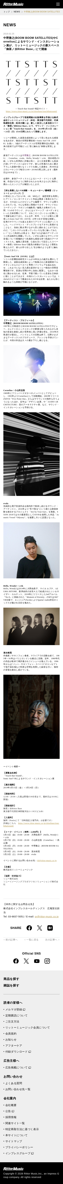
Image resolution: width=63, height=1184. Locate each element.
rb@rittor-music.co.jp (47, 860)
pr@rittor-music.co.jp (47, 916)
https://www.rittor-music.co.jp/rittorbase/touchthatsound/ (31, 111)
